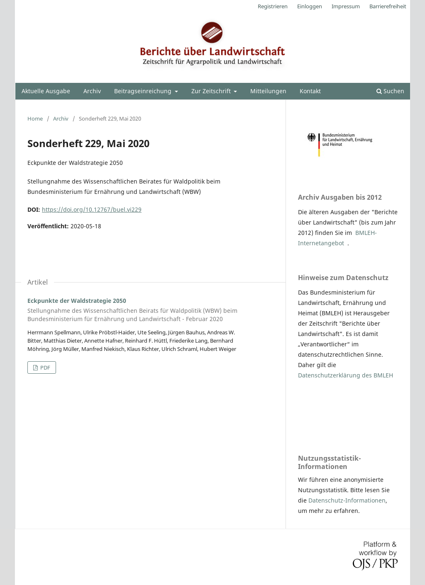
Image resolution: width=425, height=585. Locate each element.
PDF (44, 367)
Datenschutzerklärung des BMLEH (345, 375)
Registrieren (273, 6)
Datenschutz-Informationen (347, 500)
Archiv (92, 91)
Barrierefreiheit (387, 6)
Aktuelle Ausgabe (46, 91)
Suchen (390, 91)
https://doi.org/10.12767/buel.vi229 (92, 209)
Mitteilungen (268, 91)
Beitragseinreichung (143, 91)
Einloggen (309, 6)
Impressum (346, 6)
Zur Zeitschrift (211, 91)
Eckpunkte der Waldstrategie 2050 (150, 310)
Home (35, 118)
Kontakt (310, 91)
